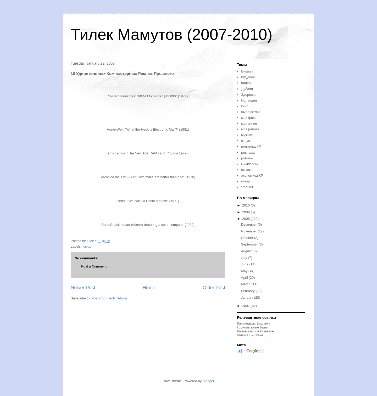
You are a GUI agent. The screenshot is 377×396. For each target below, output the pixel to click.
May (244, 271)
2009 (246, 212)
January (247, 297)
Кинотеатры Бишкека (253, 323)
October (247, 238)
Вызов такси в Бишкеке (255, 331)
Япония (247, 187)
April (245, 278)
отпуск (246, 141)
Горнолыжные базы (252, 327)
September (250, 244)
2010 (246, 205)
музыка (247, 135)
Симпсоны (249, 164)
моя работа (250, 129)
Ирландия (249, 100)
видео (246, 83)
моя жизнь (249, 123)
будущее (248, 77)
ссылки (246, 170)
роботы (247, 158)
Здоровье (248, 95)
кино (244, 106)
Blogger (208, 381)
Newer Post (83, 287)
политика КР (251, 146)
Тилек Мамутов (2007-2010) (171, 34)
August (247, 251)
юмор (87, 246)
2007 (246, 306)
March (246, 284)
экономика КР (252, 175)
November (249, 231)
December (249, 224)
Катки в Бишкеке (250, 335)
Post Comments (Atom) (109, 298)
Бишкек (247, 71)
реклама (247, 152)
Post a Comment (94, 266)
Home (149, 287)
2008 (246, 219)
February (248, 291)
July (244, 258)
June (245, 264)
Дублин (247, 89)
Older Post (214, 287)
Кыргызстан (250, 112)
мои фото (248, 118)
